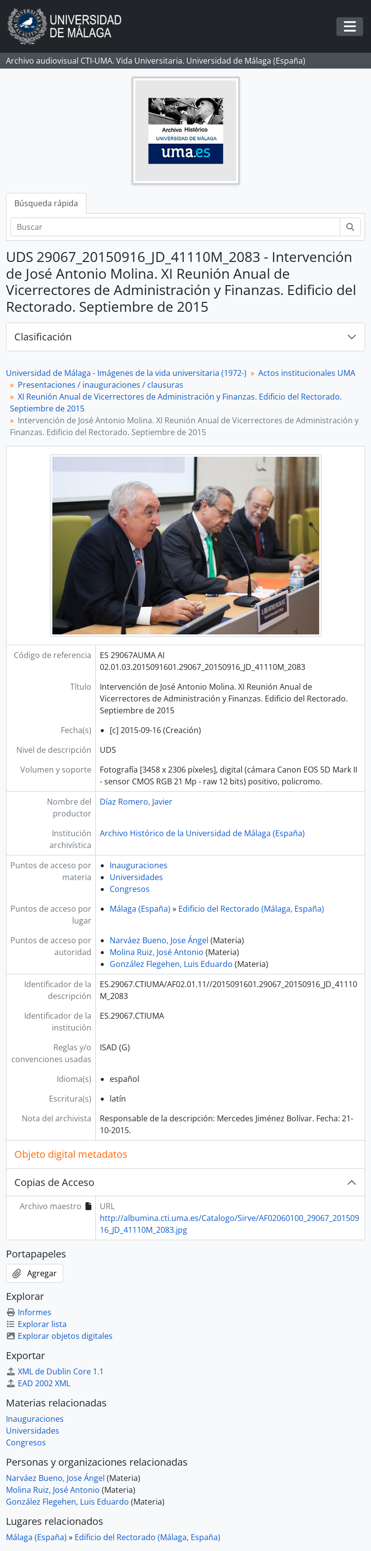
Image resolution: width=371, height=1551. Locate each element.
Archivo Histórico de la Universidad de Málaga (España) (202, 833)
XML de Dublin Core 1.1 (55, 1371)
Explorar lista (36, 1324)
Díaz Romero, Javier (136, 801)
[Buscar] (175, 227)
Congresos (130, 889)
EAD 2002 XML (38, 1383)
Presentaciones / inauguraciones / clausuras (100, 384)
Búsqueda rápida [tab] (46, 203)
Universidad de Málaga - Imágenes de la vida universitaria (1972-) (126, 373)
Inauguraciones (138, 865)
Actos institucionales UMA (306, 373)
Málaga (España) (140, 908)
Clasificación (43, 336)
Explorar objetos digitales (59, 1335)
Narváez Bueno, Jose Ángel (159, 940)
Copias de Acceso (54, 1182)
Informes (28, 1312)
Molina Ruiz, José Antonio (157, 952)
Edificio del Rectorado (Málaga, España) (251, 908)
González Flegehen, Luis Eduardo (171, 964)
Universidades (136, 877)
